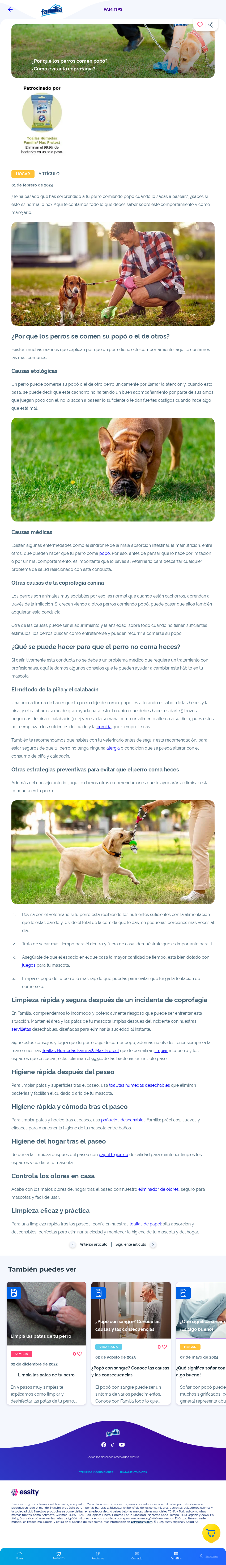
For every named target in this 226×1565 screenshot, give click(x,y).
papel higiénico (113, 1154)
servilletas (21, 1029)
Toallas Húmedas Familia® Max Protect (80, 1050)
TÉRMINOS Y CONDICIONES (96, 1472)
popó (104, 553)
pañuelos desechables (123, 1119)
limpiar (161, 1050)
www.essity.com (141, 1522)
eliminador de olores (158, 1189)
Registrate (212, 1556)
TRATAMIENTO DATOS (133, 1472)
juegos (29, 965)
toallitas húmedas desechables (139, 1085)
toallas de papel (145, 1223)
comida (104, 726)
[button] (19, 1556)
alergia (113, 748)
